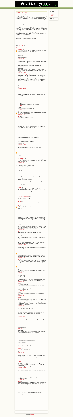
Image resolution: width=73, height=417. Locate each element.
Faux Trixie (19, 361)
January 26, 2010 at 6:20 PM (21, 305)
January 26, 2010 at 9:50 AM (21, 229)
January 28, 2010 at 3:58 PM (21, 386)
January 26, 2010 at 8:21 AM (21, 203)
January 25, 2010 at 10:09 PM (22, 88)
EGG (18, 252)
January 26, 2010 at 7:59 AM (21, 199)
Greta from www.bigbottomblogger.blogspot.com (25, 74)
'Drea (18, 107)
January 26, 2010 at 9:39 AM (21, 211)
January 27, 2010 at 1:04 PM (21, 346)
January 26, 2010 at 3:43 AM (21, 162)
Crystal (19, 231)
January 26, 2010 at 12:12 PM (22, 257)
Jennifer (19, 116)
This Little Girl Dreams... (21, 158)
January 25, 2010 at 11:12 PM (22, 114)
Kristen (19, 146)
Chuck (19, 297)
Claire (18, 354)
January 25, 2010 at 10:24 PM (22, 105)
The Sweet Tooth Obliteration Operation (23, 196)
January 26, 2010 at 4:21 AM (21, 173)
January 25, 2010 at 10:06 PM (22, 72)
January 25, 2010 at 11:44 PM (22, 121)
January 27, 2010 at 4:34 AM (21, 316)
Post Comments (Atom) (33, 414)
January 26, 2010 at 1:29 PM (21, 272)
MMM (18, 283)
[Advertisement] (31, 407)
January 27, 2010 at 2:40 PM (21, 352)
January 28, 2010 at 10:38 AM (22, 367)
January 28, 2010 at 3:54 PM (21, 379)
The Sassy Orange (20, 49)
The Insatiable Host (20, 274)
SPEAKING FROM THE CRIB (22, 337)
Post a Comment (19, 403)
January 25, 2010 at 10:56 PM (22, 109)
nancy (19, 205)
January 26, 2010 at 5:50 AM (21, 185)
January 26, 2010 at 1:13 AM (21, 150)
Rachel (19, 224)
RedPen (19, 307)
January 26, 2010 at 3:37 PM (21, 290)
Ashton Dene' (20, 187)
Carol (18, 292)
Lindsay (19, 246)
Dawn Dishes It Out (20, 60)
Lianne (19, 323)
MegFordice (19, 201)
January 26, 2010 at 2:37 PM (21, 281)
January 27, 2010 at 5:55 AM (21, 328)
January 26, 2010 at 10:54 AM (22, 244)
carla (18, 164)
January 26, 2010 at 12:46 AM (22, 144)
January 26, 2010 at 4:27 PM (21, 295)
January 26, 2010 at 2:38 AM (21, 156)
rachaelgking (19, 348)
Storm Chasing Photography (52, 15)
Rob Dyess (19, 375)
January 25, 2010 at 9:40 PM (21, 58)
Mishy (18, 259)
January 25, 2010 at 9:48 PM (21, 66)
